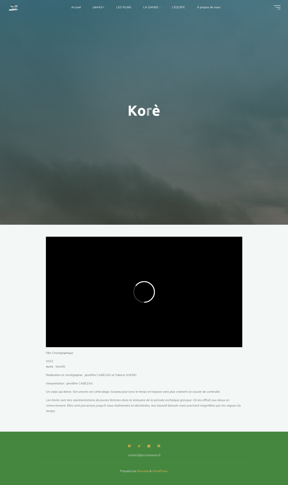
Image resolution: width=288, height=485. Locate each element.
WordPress (160, 471)
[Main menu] (277, 7)
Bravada (143, 471)
